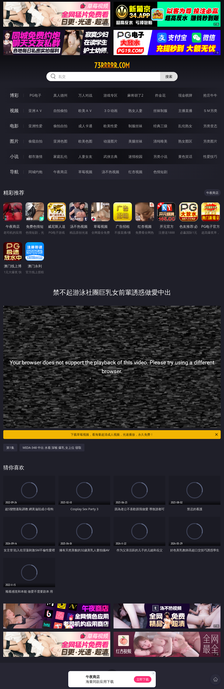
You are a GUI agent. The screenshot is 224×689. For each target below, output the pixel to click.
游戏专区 (110, 95)
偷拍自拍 (60, 126)
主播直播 (185, 110)
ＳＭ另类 (210, 110)
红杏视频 (135, 171)
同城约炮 (35, 171)
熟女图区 (185, 141)
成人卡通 (85, 126)
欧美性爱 (110, 126)
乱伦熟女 (185, 126)
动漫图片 (110, 141)
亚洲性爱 (35, 126)
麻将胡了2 (135, 95)
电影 (14, 126)
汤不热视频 (110, 171)
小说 (14, 156)
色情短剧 (160, 171)
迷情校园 (135, 156)
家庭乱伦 (60, 156)
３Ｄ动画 (110, 110)
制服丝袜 (135, 126)
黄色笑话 (185, 156)
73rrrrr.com (112, 65)
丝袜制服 (160, 110)
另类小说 (160, 156)
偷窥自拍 (35, 141)
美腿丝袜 (135, 141)
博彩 (14, 95)
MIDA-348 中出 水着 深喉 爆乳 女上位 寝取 (52, 447)
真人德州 (60, 95)
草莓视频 (85, 171)
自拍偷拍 (60, 110)
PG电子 (35, 95)
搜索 (168, 76)
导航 (14, 172)
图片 (14, 141)
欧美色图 (85, 141)
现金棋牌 (185, 95)
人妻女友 (85, 156)
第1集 (10, 447)
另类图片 (210, 141)
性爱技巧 (210, 156)
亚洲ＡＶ (35, 110)
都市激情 (35, 156)
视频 (14, 110)
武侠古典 (110, 156)
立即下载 (142, 679)
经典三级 (160, 126)
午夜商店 (60, 171)
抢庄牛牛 (210, 95)
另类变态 (210, 126)
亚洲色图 (60, 141)
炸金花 (160, 95)
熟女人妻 (135, 110)
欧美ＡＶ (85, 110)
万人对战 (85, 95)
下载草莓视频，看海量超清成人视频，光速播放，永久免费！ (145, 434)
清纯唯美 (160, 141)
